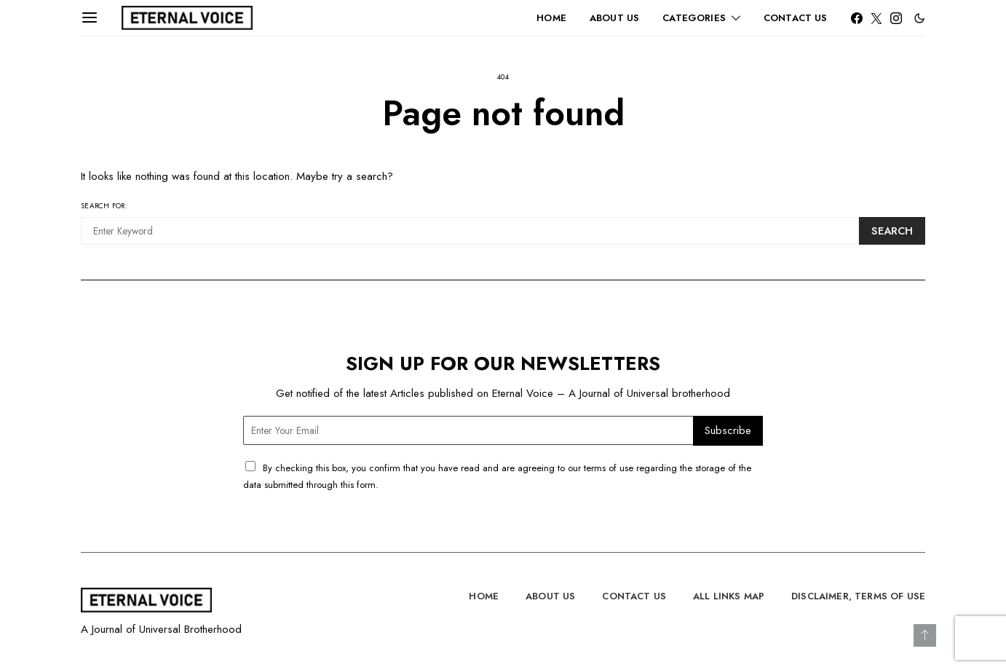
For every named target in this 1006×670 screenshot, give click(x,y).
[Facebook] (857, 18)
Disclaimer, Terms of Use (858, 596)
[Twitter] (876, 18)
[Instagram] (896, 18)
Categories (694, 18)
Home (551, 18)
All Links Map (728, 596)
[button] (919, 18)
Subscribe (728, 430)
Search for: (104, 205)
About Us (614, 18)
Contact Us (796, 18)
